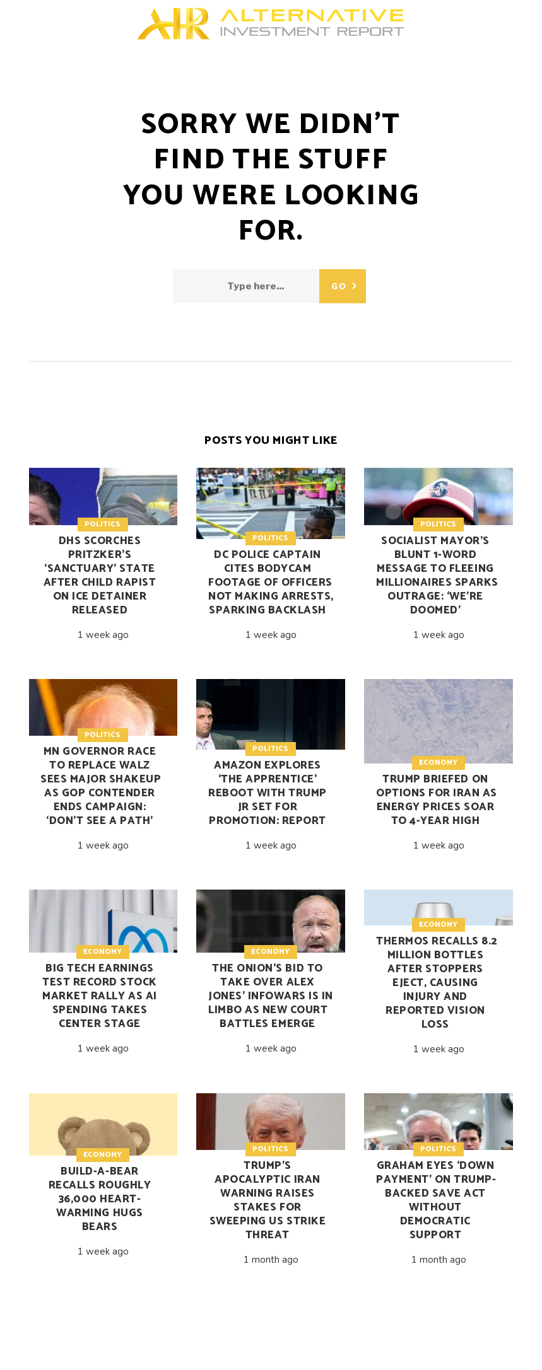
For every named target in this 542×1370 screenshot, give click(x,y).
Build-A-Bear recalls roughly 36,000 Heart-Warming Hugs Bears (100, 1199)
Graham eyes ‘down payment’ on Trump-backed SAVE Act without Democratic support (436, 1200)
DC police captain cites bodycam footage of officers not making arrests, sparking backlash (271, 582)
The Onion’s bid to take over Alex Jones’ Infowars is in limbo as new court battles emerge (270, 996)
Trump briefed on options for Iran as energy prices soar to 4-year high (436, 800)
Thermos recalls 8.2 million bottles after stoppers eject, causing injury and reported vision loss (436, 982)
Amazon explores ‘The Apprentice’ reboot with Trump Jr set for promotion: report (267, 793)
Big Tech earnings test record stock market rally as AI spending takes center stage (99, 996)
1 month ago (271, 1259)
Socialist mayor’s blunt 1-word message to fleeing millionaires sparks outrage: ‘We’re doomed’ (437, 575)
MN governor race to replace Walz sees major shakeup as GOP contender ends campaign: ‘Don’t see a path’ (100, 786)
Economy (438, 763)
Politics (103, 524)
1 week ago (103, 635)
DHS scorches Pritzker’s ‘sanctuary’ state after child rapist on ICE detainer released (100, 575)
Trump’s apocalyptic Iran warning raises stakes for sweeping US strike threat (267, 1200)
